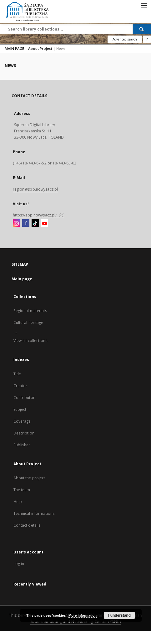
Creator (20, 385)
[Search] (142, 29)
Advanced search (125, 39)
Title (17, 374)
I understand (119, 615)
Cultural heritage (28, 322)
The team (21, 489)
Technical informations (34, 513)
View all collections (30, 340)
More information (82, 615)
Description (23, 433)
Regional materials (30, 310)
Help (17, 501)
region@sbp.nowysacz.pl (35, 189)
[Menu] (143, 5)
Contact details (27, 525)
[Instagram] (16, 223)
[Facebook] (25, 223)
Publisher (21, 445)
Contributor (24, 397)
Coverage (22, 421)
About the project (29, 478)
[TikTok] (35, 223)
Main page (22, 279)
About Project (40, 48)
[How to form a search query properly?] (147, 39)
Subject (20, 409)
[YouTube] (44, 223)
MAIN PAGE (14, 48)
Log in (18, 563)
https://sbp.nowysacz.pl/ (38, 215)
